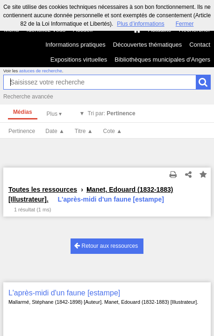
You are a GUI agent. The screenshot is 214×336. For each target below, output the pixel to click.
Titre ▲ (84, 131)
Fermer (185, 24)
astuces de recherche (40, 70)
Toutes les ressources (42, 189)
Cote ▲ (112, 131)
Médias (22, 112)
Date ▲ (54, 131)
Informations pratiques (75, 44)
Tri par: (111, 113)
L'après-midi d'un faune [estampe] (64, 293)
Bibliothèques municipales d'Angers (162, 59)
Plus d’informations (140, 24)
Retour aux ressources (106, 245)
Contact (199, 44)
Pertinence (21, 131)
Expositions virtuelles (78, 59)
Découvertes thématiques (147, 44)
